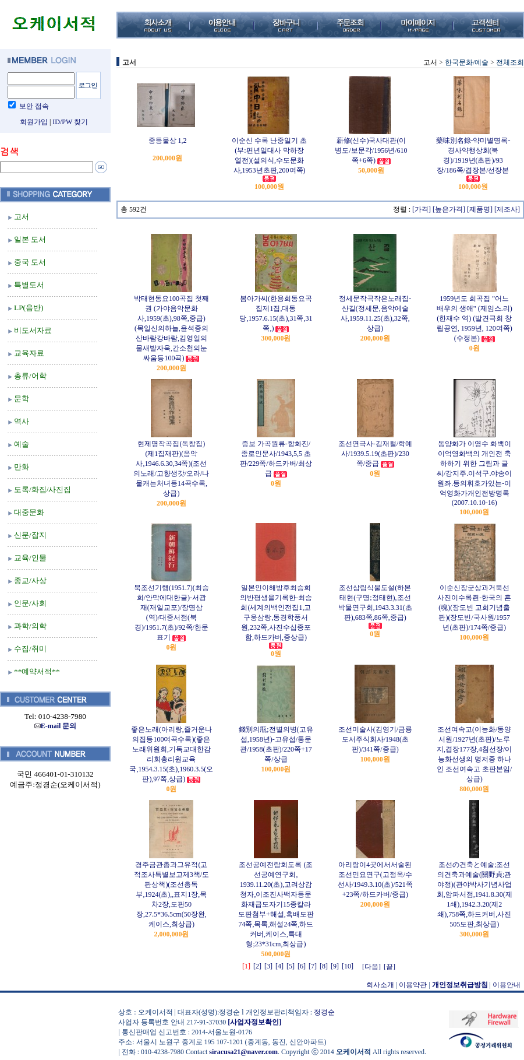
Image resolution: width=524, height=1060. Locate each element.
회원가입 (34, 122)
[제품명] (480, 209)
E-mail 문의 (55, 726)
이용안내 (507, 985)
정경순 (324, 1012)
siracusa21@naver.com (243, 1052)
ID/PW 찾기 (70, 122)
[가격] (421, 209)
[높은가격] (449, 209)
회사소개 (380, 985)
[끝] (389, 967)
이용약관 (413, 985)
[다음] (371, 967)
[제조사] (507, 209)
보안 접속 (34, 106)
